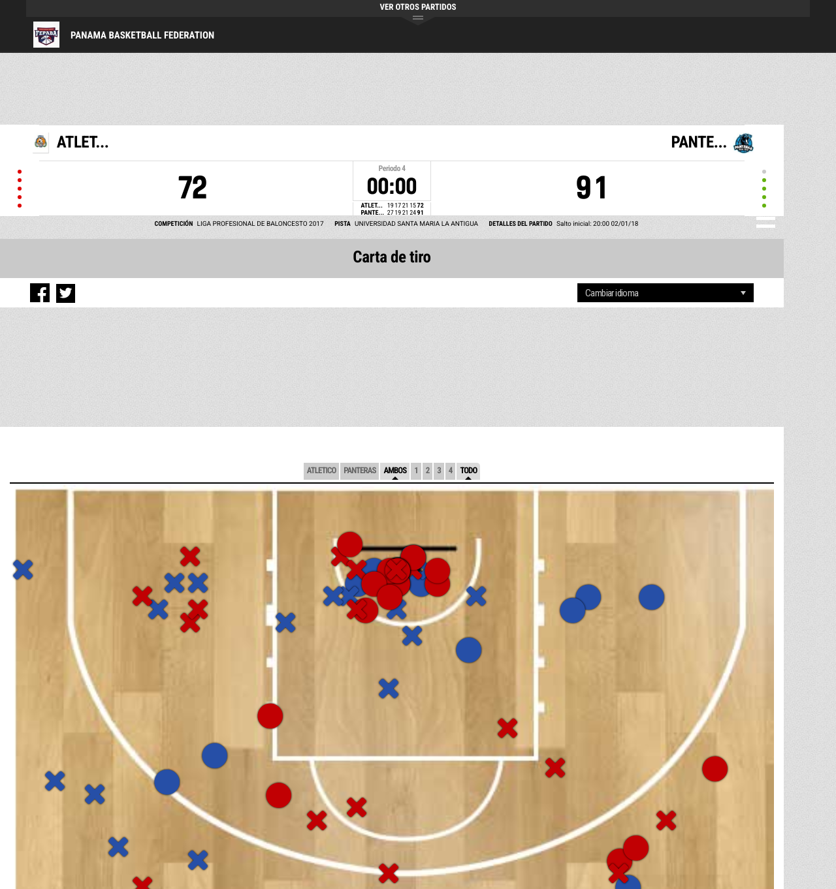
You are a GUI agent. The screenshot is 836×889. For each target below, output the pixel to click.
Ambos (394, 471)
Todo (468, 471)
